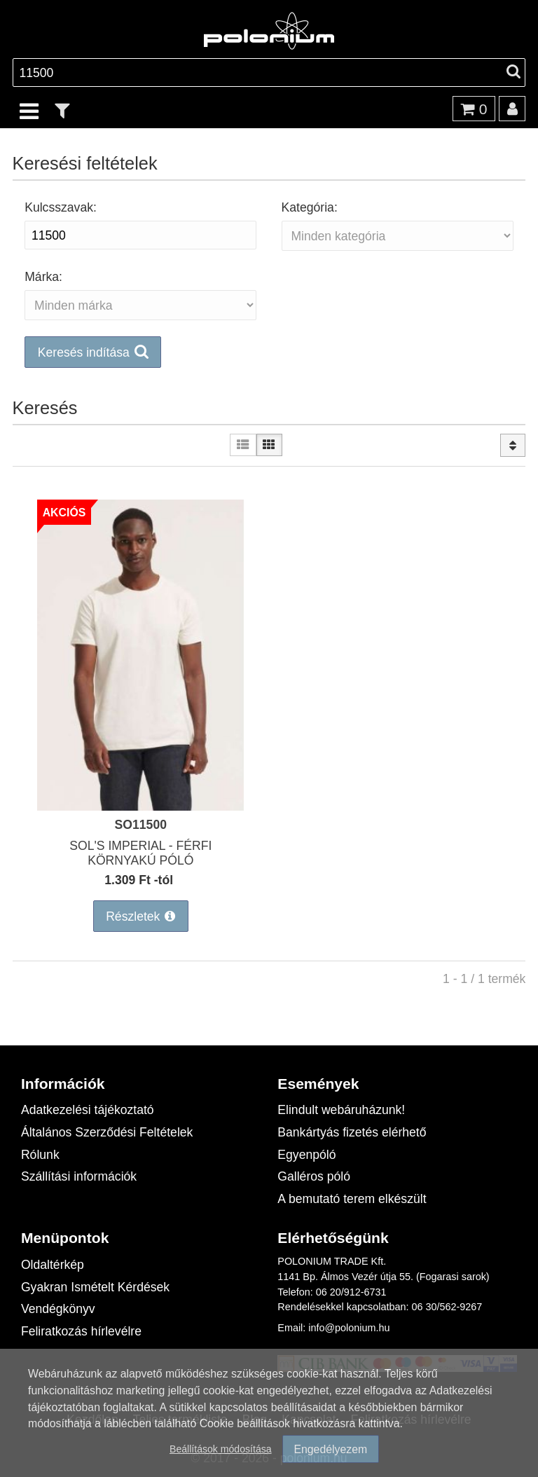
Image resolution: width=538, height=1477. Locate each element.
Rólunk (40, 1154)
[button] (269, 352)
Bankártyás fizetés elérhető (351, 1132)
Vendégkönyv (58, 1308)
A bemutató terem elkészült (351, 1198)
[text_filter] (62, 110)
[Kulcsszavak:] (140, 235)
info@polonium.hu (348, 1327)
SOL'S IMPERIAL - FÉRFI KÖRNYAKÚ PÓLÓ (140, 852)
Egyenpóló (306, 1154)
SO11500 (141, 824)
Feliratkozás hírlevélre (81, 1331)
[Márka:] (140, 305)
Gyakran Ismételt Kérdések (95, 1287)
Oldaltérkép (52, 1264)
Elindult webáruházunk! (341, 1109)
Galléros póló (313, 1176)
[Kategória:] (397, 236)
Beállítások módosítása (221, 1448)
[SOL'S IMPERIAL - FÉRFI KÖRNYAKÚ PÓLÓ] (140, 806)
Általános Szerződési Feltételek (107, 1132)
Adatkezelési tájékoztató (87, 1109)
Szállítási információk (79, 1176)
